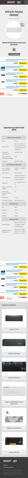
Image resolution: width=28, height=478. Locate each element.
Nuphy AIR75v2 (14, 452)
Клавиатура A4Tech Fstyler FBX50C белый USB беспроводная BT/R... (16, 60)
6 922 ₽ (15, 90)
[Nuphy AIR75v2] (14, 441)
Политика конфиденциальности (12, 473)
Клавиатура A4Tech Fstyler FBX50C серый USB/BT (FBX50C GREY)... (16, 80)
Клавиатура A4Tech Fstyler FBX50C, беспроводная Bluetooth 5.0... (14, 67)
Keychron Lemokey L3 (14, 428)
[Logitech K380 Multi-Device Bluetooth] (14, 391)
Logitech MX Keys (14, 353)
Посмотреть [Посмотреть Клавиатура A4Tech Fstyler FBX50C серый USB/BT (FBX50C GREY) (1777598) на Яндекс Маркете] (23, 83)
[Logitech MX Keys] (14, 342)
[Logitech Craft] (14, 318)
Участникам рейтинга (8, 467)
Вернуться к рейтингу (14, 54)
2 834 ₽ (15, 63)
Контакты (19, 470)
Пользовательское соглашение (9, 472)
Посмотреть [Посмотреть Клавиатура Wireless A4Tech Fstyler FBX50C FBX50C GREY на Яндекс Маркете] (23, 76)
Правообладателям (11, 474)
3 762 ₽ (15, 76)
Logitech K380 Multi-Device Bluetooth (14, 403)
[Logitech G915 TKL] (14, 367)
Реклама (5, 465)
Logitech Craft (14, 329)
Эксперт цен (14, 2)
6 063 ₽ (15, 83)
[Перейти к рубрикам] (3, 2)
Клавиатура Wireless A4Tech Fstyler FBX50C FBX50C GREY (15, 73)
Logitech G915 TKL (14, 378)
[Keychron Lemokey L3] (14, 417)
